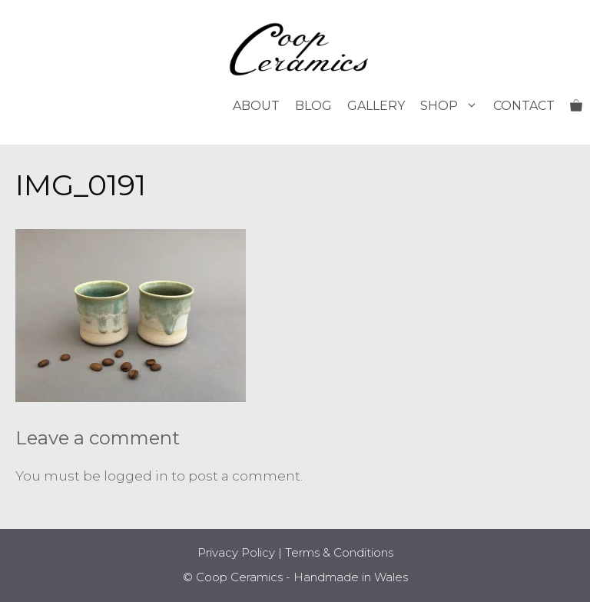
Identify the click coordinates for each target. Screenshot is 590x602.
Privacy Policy (236, 552)
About (256, 105)
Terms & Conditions (339, 552)
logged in (136, 476)
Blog (313, 105)
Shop (453, 106)
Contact (524, 105)
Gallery (376, 105)
